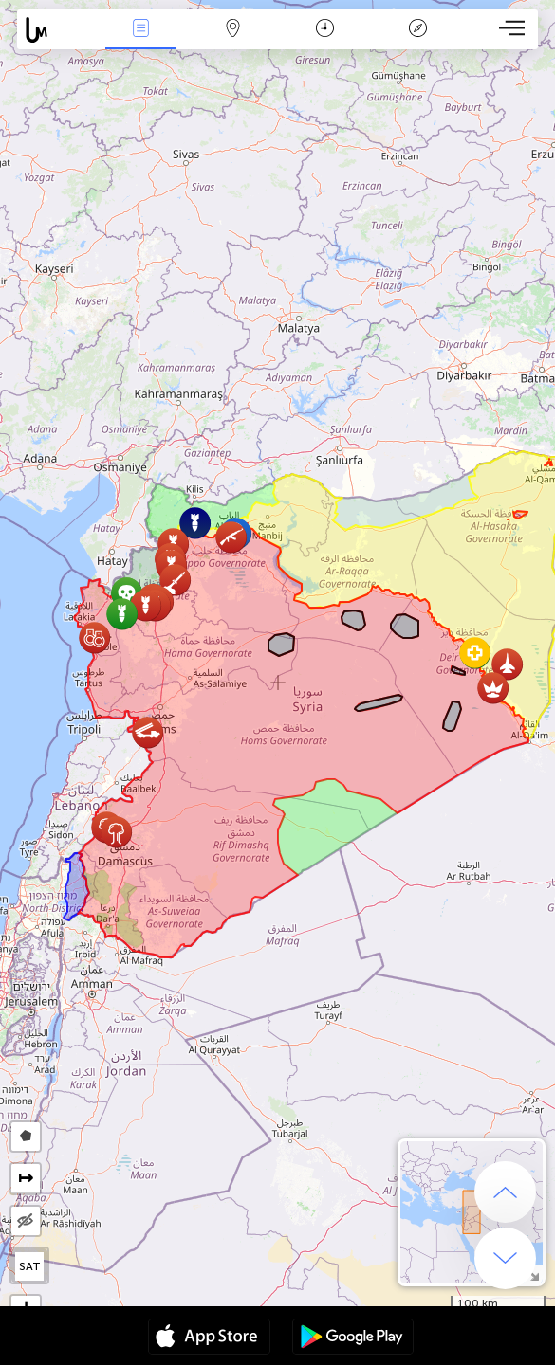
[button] (175, 579)
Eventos (141, 30)
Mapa (233, 30)
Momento (325, 30)
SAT (30, 1266)
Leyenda (417, 30)
